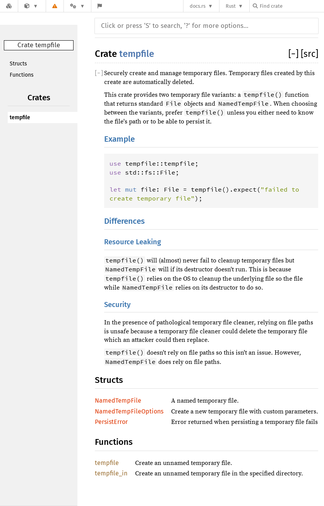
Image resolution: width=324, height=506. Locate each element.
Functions (22, 75)
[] (294, 53)
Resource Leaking (132, 242)
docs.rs (198, 6)
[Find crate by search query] (291, 6)
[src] (309, 53)
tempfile (20, 117)
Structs (18, 63)
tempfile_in (111, 473)
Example (119, 139)
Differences (124, 221)
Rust (231, 6)
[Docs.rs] (9, 6)
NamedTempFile (118, 400)
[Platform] (77, 6)
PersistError (111, 421)
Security (117, 304)
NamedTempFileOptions (129, 411)
